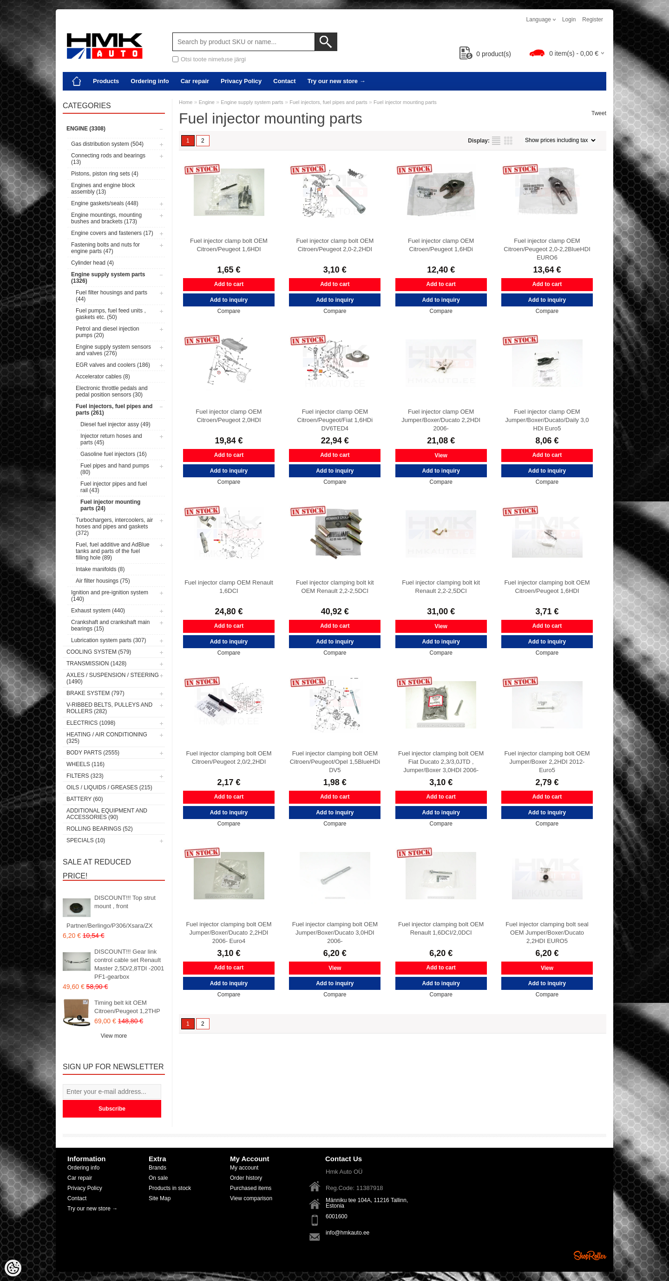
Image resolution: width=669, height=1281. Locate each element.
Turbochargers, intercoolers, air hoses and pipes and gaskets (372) (114, 526)
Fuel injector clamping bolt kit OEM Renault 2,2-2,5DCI (335, 586)
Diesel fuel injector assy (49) (115, 424)
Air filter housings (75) (103, 581)
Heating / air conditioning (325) (106, 737)
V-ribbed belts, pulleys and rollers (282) (109, 708)
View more (114, 1036)
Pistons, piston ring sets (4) (104, 173)
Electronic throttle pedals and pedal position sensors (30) (112, 391)
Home (185, 102)
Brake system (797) (95, 693)
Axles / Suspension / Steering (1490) (112, 678)
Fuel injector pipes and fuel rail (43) (113, 487)
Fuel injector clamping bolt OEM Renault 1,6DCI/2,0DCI (441, 928)
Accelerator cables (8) (103, 376)
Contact (284, 81)
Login (569, 19)
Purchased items (250, 1188)
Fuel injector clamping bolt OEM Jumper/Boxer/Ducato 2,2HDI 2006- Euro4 (228, 932)
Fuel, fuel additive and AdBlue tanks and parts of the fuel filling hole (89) (113, 551)
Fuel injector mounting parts (405, 102)
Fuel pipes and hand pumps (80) (114, 468)
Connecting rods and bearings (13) (108, 158)
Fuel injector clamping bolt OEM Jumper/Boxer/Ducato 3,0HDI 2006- (335, 932)
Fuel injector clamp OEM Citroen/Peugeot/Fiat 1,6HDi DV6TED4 (335, 420)
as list (496, 141)
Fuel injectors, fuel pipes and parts (328, 102)
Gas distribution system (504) (107, 144)
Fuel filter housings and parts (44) (111, 295)
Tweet (598, 113)
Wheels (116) (85, 764)
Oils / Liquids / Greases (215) (109, 787)
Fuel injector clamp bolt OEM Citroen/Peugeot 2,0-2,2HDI (335, 245)
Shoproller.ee (590, 1255)
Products (106, 81)
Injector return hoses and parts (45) (111, 439)
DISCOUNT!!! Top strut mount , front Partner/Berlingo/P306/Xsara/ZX (111, 911)
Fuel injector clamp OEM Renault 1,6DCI (228, 586)
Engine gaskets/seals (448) (104, 203)
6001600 (337, 1216)
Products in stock (170, 1188)
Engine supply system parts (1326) (108, 277)
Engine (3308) (85, 128)
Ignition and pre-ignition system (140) (109, 595)
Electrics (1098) (90, 723)
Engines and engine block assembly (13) (103, 188)
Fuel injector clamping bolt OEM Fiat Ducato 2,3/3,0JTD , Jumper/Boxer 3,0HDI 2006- (441, 762)
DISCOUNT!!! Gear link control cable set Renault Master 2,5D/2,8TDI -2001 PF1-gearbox (129, 964)
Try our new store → (337, 81)
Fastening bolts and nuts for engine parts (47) (105, 247)
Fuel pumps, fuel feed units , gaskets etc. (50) (111, 313)
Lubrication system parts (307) (108, 640)
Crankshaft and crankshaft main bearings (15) (110, 625)
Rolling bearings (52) (99, 829)
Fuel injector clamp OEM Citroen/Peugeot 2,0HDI (229, 415)
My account (244, 1167)
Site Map (160, 1198)
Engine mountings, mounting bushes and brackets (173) (106, 218)
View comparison (251, 1198)
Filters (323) (85, 776)
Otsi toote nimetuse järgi (213, 59)
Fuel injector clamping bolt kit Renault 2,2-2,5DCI (441, 586)
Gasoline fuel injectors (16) (113, 454)
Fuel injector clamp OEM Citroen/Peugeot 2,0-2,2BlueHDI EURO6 (547, 249)
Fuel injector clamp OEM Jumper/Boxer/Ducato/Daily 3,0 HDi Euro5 (547, 420)
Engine (207, 102)
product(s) (485, 53)
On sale (158, 1178)
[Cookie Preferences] (13, 1268)
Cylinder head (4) (92, 263)
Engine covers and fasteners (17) (112, 233)
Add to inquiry (229, 300)
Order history (246, 1178)
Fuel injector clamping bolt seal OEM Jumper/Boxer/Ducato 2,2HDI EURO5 (546, 932)
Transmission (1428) (96, 663)
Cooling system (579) (98, 652)
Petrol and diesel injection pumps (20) (107, 331)
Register (592, 19)
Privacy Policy (241, 81)
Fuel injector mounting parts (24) (110, 505)
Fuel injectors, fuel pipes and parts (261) (114, 409)
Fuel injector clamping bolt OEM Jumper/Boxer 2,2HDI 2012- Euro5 (547, 762)
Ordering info (150, 81)
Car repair (195, 81)
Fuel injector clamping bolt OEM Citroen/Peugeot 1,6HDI (547, 586)
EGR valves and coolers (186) (113, 365)
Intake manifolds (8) (100, 569)
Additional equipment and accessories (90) (106, 813)
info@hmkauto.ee (347, 1232)
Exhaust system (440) (98, 610)
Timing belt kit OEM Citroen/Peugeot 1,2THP (127, 1006)
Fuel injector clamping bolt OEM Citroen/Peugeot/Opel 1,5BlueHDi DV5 (335, 762)
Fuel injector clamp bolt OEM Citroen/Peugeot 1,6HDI (229, 245)
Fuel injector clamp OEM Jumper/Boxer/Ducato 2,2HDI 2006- (440, 420)
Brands (157, 1167)
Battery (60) (84, 799)
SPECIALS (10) (85, 840)
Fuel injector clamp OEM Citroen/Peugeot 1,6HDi (441, 245)
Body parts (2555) (92, 752)
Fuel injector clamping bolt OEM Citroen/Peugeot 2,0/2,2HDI (228, 757)
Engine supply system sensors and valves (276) (113, 350)
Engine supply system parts (252, 102)
